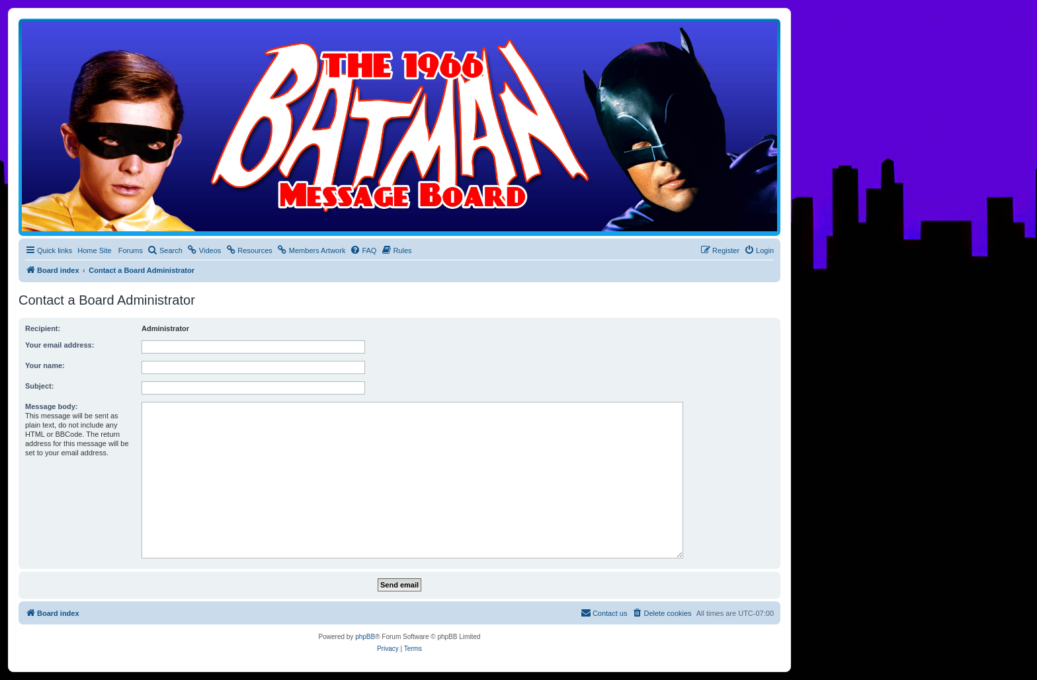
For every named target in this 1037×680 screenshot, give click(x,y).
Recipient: (42, 328)
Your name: (45, 365)
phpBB (365, 636)
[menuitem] (165, 250)
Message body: (51, 406)
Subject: (39, 386)
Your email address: (59, 345)
